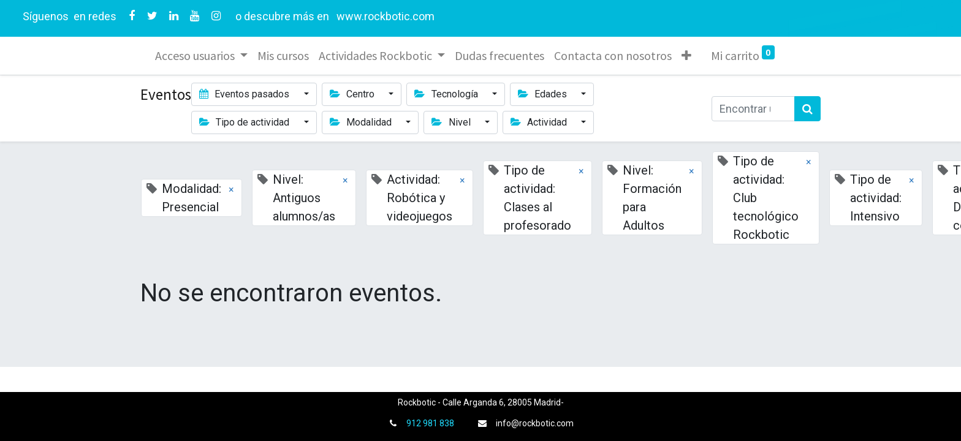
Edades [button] (543, 94)
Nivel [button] (452, 122)
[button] (686, 56)
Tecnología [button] (447, 94)
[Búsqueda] (807, 108)
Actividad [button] (540, 122)
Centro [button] (353, 94)
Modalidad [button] (362, 122)
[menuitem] (283, 56)
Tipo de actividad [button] (245, 122)
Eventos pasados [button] (245, 94)
